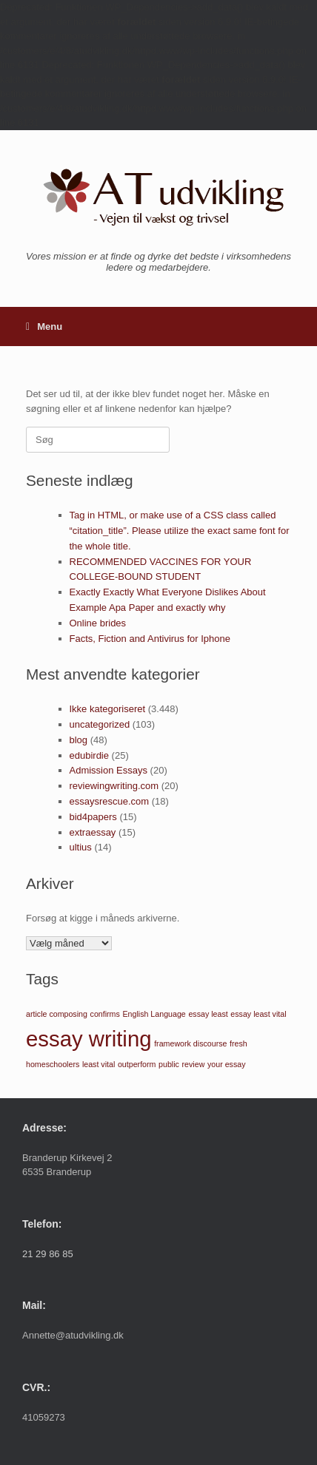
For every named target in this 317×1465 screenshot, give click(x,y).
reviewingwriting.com (114, 785)
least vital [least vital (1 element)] (98, 1064)
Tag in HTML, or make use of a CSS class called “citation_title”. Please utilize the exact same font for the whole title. (180, 531)
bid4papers (93, 816)
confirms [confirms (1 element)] (105, 1013)
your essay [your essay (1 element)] (226, 1064)
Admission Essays (108, 770)
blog (79, 739)
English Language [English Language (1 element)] (153, 1013)
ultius (81, 847)
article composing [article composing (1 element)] (56, 1013)
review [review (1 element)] (193, 1064)
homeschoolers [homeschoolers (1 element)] (52, 1064)
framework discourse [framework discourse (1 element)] (190, 1043)
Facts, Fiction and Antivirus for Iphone (150, 638)
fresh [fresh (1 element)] (238, 1043)
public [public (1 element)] (168, 1064)
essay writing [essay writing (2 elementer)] (89, 1038)
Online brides (98, 623)
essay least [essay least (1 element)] (207, 1013)
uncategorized (100, 724)
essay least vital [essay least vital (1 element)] (258, 1013)
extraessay (93, 832)
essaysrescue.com (110, 801)
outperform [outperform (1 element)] (137, 1064)
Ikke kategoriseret (108, 708)
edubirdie (90, 755)
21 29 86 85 (47, 1253)
